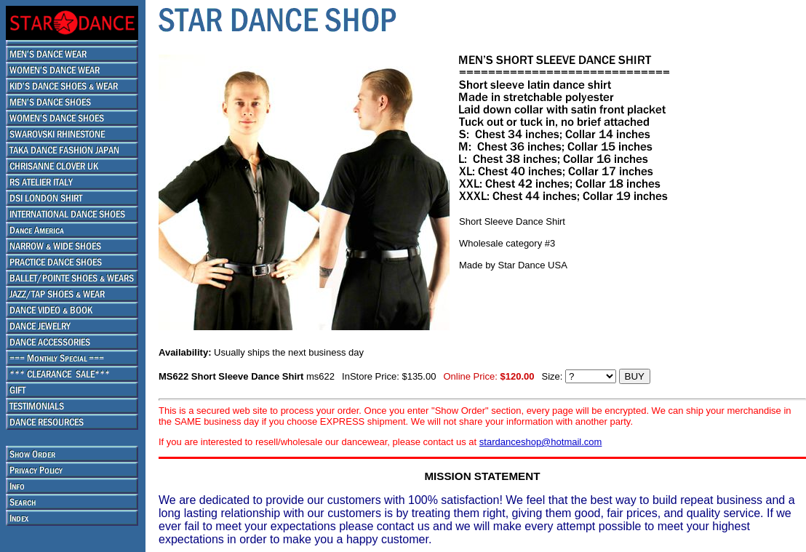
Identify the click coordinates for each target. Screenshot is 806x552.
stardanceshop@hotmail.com (540, 441)
